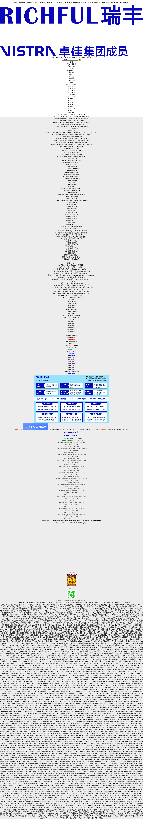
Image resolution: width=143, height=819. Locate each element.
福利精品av (12, 635)
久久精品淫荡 (116, 669)
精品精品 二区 (33, 777)
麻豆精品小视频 (89, 675)
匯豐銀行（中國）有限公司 (71, 259)
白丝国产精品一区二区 (30, 681)
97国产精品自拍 (99, 639)
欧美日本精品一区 (110, 687)
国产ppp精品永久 (104, 679)
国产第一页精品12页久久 (17, 667)
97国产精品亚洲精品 (102, 629)
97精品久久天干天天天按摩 (73, 792)
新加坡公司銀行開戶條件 (71, 172)
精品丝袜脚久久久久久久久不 (26, 765)
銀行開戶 (71, 74)
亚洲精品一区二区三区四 (115, 611)
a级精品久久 (5, 631)
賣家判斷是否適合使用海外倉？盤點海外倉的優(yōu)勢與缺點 (71, 285)
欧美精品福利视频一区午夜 (116, 759)
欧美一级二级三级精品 (131, 617)
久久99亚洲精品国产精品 (93, 757)
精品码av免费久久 (45, 691)
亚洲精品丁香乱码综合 (26, 647)
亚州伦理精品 (14, 655)
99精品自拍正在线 (92, 745)
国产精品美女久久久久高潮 (54, 816)
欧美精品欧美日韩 (130, 741)
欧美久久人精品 (137, 783)
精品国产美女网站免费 (134, 779)
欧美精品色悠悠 (109, 667)
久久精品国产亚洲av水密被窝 (134, 707)
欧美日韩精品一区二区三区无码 (95, 798)
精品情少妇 (28, 796)
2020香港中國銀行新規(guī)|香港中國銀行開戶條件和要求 (71, 200)
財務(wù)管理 (58, 429)
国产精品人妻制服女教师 (38, 689)
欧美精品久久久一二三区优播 (131, 625)
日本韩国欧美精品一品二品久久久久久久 (20, 733)
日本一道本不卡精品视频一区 (129, 669)
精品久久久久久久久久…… (68, 781)
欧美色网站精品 (55, 655)
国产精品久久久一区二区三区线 (53, 767)
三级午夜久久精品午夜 (59, 643)
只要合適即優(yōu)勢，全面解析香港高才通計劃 (71, 283)
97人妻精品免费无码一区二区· (35, 625)
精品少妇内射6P (69, 779)
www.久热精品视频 (32, 669)
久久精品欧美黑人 (69, 613)
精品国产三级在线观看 (41, 765)
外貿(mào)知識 (89, 429)
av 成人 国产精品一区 (50, 629)
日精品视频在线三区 (110, 727)
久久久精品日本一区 (125, 794)
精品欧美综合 (4, 785)
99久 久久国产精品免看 (122, 641)
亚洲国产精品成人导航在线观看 (59, 691)
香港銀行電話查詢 (71, 243)
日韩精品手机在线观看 (62, 631)
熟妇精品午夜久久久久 (100, 651)
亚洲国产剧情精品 (85, 785)
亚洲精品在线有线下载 (15, 611)
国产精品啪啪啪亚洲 (36, 723)
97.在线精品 (93, 655)
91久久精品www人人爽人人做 (39, 783)
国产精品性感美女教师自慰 (16, 767)
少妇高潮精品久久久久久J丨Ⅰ (91, 679)
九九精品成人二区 (127, 775)
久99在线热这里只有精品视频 (54, 787)
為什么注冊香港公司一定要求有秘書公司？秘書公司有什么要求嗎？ (71, 122)
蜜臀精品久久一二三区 (114, 699)
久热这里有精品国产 (79, 675)
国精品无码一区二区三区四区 (8, 747)
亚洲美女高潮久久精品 (61, 605)
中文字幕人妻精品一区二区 (44, 755)
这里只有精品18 (62, 661)
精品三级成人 (76, 657)
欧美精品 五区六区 (24, 705)
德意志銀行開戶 (71, 208)
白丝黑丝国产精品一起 (107, 613)
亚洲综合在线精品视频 (48, 605)
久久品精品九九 (85, 691)
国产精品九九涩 (60, 665)
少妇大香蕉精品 (59, 753)
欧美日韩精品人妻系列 (53, 802)
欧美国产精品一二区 (104, 649)
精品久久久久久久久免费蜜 (60, 735)
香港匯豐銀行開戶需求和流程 (71, 176)
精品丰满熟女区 (50, 689)
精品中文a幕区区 (14, 737)
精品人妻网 (135, 814)
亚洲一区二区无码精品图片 (114, 655)
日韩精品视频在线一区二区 (39, 687)
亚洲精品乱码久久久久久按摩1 (39, 719)
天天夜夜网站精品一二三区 (86, 639)
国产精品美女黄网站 (63, 615)
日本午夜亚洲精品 (98, 703)
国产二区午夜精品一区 (78, 721)
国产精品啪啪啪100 (27, 663)
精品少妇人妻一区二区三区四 (114, 685)
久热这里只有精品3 (17, 621)
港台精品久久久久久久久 (72, 709)
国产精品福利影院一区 (21, 693)
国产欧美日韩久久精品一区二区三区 (109, 733)
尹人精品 (19, 651)
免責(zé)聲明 (124, 429)
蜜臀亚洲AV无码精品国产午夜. (24, 794)
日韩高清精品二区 (29, 667)
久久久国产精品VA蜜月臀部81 (41, 717)
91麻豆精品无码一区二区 (56, 729)
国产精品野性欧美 (38, 713)
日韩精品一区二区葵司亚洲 (104, 771)
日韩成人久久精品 (51, 751)
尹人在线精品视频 (129, 777)
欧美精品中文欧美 (74, 785)
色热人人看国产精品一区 (87, 729)
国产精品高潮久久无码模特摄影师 (30, 810)
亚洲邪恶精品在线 (85, 800)
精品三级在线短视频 (94, 777)
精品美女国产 (29, 792)
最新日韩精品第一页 (127, 755)
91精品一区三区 (114, 653)
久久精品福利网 (7, 719)
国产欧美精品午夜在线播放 (114, 743)
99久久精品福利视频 (114, 637)
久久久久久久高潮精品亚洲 (34, 775)
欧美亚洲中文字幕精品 (106, 635)
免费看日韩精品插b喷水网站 (87, 671)
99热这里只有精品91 (88, 719)
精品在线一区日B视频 (76, 719)
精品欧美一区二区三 (58, 709)
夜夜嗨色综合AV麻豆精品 (13, 711)
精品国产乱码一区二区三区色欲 (23, 713)
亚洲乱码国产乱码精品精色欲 (14, 779)
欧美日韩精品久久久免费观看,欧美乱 (104, 723)
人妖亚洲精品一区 (103, 665)
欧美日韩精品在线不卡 (121, 723)
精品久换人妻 (79, 647)
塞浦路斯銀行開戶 (71, 206)
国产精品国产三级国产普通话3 (55, 794)
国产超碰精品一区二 (55, 715)
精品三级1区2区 (95, 753)
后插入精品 (102, 625)
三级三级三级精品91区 (89, 771)
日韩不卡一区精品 (14, 647)
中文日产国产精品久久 (77, 717)
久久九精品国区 (77, 679)
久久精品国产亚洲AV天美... (78, 673)
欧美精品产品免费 (21, 749)
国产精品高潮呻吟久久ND (55, 789)
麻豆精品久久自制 (83, 663)
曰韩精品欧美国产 (47, 693)
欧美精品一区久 (73, 631)
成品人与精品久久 (99, 729)
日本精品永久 (16, 715)
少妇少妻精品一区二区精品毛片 (77, 745)
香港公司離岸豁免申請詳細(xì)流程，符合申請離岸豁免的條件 (71, 291)
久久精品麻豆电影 (109, 705)
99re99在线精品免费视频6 (91, 643)
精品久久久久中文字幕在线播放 (95, 619)
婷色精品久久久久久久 (69, 789)
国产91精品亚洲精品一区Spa (130, 743)
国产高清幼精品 (128, 701)
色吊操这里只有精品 (107, 681)
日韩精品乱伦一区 (75, 667)
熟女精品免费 (47, 713)
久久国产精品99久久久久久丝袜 (94, 796)
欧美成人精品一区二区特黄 (31, 691)
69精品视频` (10, 771)
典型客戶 (63, 57)
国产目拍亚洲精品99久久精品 (40, 685)
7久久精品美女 (59, 757)
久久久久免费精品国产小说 (85, 725)
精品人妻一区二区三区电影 (51, 627)
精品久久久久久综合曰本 (39, 641)
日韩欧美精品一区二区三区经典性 (55, 679)
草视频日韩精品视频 (93, 787)
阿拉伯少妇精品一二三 (31, 607)
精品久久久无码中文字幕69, (69, 695)
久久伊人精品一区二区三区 (96, 663)
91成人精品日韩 (35, 665)
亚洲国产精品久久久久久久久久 (122, 691)
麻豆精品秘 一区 (69, 761)
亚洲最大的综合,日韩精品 (99, 792)
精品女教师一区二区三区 (129, 729)
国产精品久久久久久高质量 (55, 621)
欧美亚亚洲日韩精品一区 (127, 637)
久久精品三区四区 (76, 773)
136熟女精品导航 (90, 653)
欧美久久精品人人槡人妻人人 (31, 649)
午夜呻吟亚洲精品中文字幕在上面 (33, 759)
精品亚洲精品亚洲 (78, 627)
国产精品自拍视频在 (120, 619)
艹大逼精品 (12, 607)
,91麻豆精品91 (109, 647)
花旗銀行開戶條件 (71, 202)
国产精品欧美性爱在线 (67, 733)
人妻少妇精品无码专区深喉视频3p (53, 613)
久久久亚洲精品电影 (75, 691)
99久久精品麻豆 (15, 709)
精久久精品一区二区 (72, 623)
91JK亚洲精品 (123, 663)
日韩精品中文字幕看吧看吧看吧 (45, 739)
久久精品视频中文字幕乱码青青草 (23, 789)
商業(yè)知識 (71, 66)
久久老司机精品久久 (100, 607)
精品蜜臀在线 (23, 625)
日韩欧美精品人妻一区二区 (69, 765)
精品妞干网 (72, 647)
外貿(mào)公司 (71, 337)
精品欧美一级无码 (80, 619)
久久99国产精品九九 (46, 643)
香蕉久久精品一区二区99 (27, 679)
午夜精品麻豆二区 (129, 810)
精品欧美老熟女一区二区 (29, 651)
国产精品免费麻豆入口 (121, 705)
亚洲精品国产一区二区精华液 (64, 697)
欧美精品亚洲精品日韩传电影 (129, 683)
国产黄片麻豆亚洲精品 (105, 669)
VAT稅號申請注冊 (71, 303)
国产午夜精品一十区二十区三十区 (94, 717)
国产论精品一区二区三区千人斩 (52, 653)
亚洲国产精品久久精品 (40, 635)
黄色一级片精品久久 (11, 659)
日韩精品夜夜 (110, 645)
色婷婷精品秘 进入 (33, 631)
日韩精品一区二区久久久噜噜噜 (21, 719)
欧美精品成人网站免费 (130, 615)
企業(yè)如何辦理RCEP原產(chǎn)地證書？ (71, 267)
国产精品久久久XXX (25, 802)
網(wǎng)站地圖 (80, 57)
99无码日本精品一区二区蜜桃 (113, 729)
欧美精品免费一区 (132, 619)
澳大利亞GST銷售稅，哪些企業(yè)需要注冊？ (71, 265)
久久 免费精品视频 (31, 745)
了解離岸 (71, 78)
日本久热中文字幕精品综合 (25, 655)
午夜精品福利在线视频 (106, 623)
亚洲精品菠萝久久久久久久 (53, 641)
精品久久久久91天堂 (98, 794)
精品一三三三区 (13, 669)
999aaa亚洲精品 (84, 655)
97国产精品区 (30, 800)
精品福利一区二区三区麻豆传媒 (41, 701)
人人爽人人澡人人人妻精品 (28, 773)
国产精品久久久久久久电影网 (83, 613)
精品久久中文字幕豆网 (84, 637)
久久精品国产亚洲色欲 (133, 757)
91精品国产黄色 (43, 779)
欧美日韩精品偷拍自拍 (70, 725)
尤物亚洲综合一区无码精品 (33, 605)
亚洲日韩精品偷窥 (38, 792)
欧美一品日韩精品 (78, 715)
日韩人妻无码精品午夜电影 (25, 659)
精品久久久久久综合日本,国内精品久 (38, 729)
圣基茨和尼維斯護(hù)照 (71, 345)
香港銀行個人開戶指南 (71, 229)
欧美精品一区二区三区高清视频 (124, 621)
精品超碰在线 (134, 653)
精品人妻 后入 (137, 816)
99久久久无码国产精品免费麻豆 (30, 683)
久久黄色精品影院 (128, 673)
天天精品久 (124, 699)
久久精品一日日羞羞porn (116, 737)
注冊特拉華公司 (71, 106)
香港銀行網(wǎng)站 (71, 247)
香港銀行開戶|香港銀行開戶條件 (71, 190)
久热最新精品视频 (79, 645)
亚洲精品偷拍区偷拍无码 (55, 731)
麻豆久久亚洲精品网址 (133, 765)
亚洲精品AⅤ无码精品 (51, 747)
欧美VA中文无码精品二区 (111, 794)
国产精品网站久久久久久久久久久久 (54, 611)
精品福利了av (32, 769)
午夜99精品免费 (14, 721)
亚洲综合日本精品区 (105, 787)
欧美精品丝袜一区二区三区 (133, 800)
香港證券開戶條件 (71, 184)
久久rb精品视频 (57, 693)
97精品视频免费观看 (21, 623)
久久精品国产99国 (76, 617)
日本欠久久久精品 (128, 749)
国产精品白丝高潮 (57, 645)
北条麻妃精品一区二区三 (64, 633)
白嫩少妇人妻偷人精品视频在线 (80, 769)
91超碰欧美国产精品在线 (101, 737)
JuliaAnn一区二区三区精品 (48, 665)
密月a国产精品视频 (35, 814)
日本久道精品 (121, 715)
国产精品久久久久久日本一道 (47, 631)
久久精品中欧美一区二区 (63, 673)
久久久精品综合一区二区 (92, 783)
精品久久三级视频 (97, 816)
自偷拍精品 (88, 721)
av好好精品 (92, 743)
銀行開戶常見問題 (71, 241)
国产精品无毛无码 (25, 645)
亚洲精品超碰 (33, 787)
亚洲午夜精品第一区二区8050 (23, 685)
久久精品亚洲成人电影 (87, 667)
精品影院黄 (58, 689)
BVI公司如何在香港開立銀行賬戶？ (71, 162)
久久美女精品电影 (129, 647)
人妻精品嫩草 (25, 673)
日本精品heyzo (17, 615)
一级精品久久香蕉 (104, 673)
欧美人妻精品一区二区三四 (116, 677)
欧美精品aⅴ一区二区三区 (12, 619)
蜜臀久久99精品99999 (56, 617)
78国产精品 (5, 647)
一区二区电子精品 (20, 727)
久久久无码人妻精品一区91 (121, 711)
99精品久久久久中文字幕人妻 (114, 625)
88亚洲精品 (80, 808)
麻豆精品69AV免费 (101, 659)
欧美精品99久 (133, 789)
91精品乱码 (11, 769)
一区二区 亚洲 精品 (51, 615)
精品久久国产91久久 (8, 641)
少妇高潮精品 (37, 659)
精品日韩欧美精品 (109, 619)
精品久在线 (38, 657)
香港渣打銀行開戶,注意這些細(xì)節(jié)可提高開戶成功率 (71, 126)
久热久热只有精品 (123, 808)
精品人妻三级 (82, 687)
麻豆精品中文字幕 (47, 709)
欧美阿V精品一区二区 (80, 761)
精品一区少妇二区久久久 (71, 757)
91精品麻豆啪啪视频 (97, 755)
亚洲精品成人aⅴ (81, 798)
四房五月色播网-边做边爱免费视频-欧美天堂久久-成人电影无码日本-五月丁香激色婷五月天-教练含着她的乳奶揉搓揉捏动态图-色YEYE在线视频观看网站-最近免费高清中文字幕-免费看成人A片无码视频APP (71, 2)
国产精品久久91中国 (137, 727)
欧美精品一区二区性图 (121, 645)
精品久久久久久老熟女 (84, 641)
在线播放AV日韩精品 (62, 749)
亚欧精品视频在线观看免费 (51, 759)
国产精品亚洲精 (129, 687)
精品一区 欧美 (126, 655)
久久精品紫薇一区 (38, 757)
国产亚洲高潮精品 (44, 715)
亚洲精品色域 (112, 629)
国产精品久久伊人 (50, 675)
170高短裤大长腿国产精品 (76, 703)
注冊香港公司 (71, 88)
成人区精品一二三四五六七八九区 (51, 699)
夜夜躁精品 (65, 763)
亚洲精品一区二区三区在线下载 (55, 812)
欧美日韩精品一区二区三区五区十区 (33, 611)
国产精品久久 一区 (115, 761)
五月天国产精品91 (49, 804)
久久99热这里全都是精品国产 (12, 810)
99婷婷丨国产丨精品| (33, 623)
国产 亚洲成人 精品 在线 (22, 627)
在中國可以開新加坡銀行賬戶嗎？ (71, 150)
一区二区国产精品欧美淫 (18, 792)
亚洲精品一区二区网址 (116, 689)
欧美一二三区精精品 (37, 796)
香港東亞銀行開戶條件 (71, 215)
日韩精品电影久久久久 (93, 701)
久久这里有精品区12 (25, 689)
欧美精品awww (65, 771)
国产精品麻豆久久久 (9, 725)
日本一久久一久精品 (101, 806)
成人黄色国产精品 (46, 655)
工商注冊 (74, 429)
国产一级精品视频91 (54, 806)
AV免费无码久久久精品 (13, 629)
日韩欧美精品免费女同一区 (20, 777)
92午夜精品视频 (130, 703)
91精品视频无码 (100, 713)
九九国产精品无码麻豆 (17, 731)
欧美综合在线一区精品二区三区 (59, 607)
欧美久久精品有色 (109, 709)
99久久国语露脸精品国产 (117, 777)
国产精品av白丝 (20, 607)
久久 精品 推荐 (118, 667)
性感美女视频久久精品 (37, 804)
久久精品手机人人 (30, 739)
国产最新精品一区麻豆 (126, 798)
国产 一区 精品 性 (9, 727)
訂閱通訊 (88, 57)
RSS (53, 57)
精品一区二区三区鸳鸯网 (94, 804)
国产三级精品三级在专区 (97, 705)
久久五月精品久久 (54, 800)
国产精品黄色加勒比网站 (89, 683)
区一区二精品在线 (55, 695)
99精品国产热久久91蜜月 (7, 693)
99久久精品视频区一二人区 (74, 629)
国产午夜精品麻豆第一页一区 (118, 675)
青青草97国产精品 (102, 773)
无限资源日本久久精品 (109, 641)
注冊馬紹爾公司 (71, 98)
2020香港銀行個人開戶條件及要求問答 (71, 227)
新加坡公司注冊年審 (71, 309)
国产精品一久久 (112, 800)
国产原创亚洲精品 (70, 743)
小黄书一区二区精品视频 (59, 713)
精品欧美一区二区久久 (76, 771)
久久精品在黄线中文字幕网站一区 (104, 671)
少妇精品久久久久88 (74, 605)
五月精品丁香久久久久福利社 (21, 814)
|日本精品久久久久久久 (84, 767)
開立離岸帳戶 (71, 186)
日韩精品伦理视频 (97, 721)
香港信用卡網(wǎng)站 (71, 245)
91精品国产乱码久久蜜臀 (87, 615)
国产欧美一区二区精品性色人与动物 (125, 796)
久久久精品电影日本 (71, 663)
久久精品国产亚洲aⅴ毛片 (91, 735)
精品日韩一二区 (34, 637)
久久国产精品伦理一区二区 (76, 735)
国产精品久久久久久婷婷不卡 (125, 629)
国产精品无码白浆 (52, 651)
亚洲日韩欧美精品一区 (19, 677)
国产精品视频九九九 (100, 685)
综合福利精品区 (28, 717)
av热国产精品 (63, 800)
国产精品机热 (68, 611)
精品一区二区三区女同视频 (82, 707)
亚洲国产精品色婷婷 (26, 629)
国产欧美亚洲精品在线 (107, 757)
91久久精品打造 (95, 707)
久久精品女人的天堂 (113, 651)
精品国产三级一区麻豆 (8, 787)
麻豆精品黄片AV (117, 635)
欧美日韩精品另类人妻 (17, 806)
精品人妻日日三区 (26, 643)
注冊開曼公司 (71, 96)
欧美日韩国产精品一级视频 (122, 671)
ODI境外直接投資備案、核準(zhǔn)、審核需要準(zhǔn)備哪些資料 (71, 293)
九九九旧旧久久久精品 (40, 621)
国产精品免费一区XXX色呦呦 (101, 725)
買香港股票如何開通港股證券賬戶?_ (71, 188)
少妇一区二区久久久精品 (72, 665)
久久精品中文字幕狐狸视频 (117, 617)
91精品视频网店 (106, 693)
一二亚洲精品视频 (88, 749)
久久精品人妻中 (89, 741)
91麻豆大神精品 (111, 767)
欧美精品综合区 (56, 771)
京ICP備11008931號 (71, 574)
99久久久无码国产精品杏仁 (15, 661)
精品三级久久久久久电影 (111, 639)
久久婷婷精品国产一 (63, 818)
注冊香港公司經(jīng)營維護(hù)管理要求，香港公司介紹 (71, 138)
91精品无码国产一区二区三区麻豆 (77, 804)
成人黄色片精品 (70, 619)
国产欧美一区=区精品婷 (99, 781)
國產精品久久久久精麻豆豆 (18, 775)
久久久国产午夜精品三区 (28, 711)
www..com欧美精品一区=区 (104, 683)
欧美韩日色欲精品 (19, 771)
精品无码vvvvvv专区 (120, 709)
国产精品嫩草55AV (114, 719)
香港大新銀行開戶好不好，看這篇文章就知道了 (71, 295)
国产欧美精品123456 (136, 812)
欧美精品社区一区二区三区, (72, 625)
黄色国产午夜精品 (128, 735)
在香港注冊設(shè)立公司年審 (71, 315)
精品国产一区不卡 (59, 739)
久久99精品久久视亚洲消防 (122, 613)
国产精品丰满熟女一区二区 (23, 665)
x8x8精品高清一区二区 (57, 701)
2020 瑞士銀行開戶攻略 (71, 158)
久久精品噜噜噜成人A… (80, 787)
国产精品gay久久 (71, 798)
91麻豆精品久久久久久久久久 (41, 663)
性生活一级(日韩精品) (62, 649)
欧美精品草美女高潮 (112, 697)
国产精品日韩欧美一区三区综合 (30, 715)
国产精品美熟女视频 (15, 808)
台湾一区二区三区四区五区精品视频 (130, 733)
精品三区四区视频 (137, 745)
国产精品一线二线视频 (22, 675)
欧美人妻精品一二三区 (79, 697)
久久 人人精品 (42, 787)
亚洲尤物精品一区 (56, 637)
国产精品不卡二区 (112, 607)
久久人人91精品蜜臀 (80, 669)
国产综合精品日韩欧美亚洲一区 (122, 681)
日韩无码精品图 (19, 681)
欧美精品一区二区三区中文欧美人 (99, 689)
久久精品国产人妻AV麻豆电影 (128, 627)
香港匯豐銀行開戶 (71, 192)
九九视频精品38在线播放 (101, 719)
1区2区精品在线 (100, 647)
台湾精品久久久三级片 (21, 769)
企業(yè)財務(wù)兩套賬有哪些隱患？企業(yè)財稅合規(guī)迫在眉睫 (71, 271)
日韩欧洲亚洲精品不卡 (110, 717)
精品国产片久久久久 (30, 755)
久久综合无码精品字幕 (52, 808)
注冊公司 (71, 68)
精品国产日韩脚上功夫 (116, 673)
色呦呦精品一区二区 (79, 733)
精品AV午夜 (47, 645)
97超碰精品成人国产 (49, 796)
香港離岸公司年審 (71, 311)
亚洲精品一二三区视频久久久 (16, 785)
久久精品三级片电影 (58, 725)
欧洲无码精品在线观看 (23, 751)
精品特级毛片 (24, 697)
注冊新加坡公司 (71, 100)
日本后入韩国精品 (133, 705)
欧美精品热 (114, 725)
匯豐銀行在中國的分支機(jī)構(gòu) (71, 257)
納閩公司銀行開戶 (71, 170)
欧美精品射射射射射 (72, 635)
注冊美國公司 (71, 90)
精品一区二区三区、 (109, 796)
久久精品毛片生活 (99, 667)
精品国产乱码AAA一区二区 (76, 649)
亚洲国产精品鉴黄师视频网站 (130, 611)
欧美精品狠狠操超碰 (13, 689)
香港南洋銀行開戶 (71, 217)
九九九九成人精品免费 (75, 681)
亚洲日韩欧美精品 (73, 659)
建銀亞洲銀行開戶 (71, 198)
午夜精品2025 (23, 669)
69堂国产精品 (121, 800)
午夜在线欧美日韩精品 (101, 615)
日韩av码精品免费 (64, 719)
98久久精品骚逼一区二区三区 (127, 651)
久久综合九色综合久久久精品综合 (25, 725)
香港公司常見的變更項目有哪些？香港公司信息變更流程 (71, 142)
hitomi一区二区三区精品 (80, 806)
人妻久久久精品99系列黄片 (37, 675)
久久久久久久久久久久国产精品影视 (111, 775)
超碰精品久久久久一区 (34, 697)
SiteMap (96, 429)
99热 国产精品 (52, 779)
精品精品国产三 (9, 691)
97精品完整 (93, 814)
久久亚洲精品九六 (119, 647)
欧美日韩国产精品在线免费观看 (82, 816)
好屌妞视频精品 (83, 623)
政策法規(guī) (67, 429)
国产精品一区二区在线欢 (16, 759)
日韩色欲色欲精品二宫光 (97, 802)
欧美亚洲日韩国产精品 (110, 609)
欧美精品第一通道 (49, 757)
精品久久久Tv (120, 792)
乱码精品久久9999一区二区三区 (51, 781)
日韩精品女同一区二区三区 (57, 663)
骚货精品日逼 (90, 697)
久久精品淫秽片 (51, 705)
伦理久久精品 (51, 639)
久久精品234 (91, 806)
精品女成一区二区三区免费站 (22, 804)
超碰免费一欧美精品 (83, 810)
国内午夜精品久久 (78, 621)
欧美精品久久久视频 (72, 685)
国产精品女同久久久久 (64, 747)
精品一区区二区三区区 (17, 613)
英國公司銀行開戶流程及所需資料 (71, 160)
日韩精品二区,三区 (61, 623)
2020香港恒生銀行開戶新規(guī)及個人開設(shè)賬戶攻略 (71, 231)
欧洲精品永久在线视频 (39, 794)
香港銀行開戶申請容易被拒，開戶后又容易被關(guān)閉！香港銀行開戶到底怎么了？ (72, 275)
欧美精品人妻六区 (39, 619)
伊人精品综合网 (132, 623)
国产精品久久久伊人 (72, 661)
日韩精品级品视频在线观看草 (130, 633)
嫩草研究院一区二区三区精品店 (89, 665)
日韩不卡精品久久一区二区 (110, 789)
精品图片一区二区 (68, 711)
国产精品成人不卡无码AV (133, 806)
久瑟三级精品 (26, 783)
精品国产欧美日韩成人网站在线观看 (54, 619)
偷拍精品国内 (20, 739)
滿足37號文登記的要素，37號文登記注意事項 (71, 289)
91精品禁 (4, 643)
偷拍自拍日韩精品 (125, 653)
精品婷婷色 (72, 818)
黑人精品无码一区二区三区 (14, 783)
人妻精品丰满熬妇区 (123, 717)
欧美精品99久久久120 (43, 609)
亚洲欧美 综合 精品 (111, 715)
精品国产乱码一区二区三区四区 (85, 607)
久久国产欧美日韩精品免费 (70, 767)
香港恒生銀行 (71, 359)
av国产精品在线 (23, 798)
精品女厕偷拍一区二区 (48, 707)
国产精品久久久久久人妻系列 (38, 721)
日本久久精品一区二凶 (25, 701)
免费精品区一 (121, 707)
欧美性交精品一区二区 (38, 747)
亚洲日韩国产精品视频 (35, 709)
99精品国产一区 (132, 607)
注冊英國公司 (71, 92)
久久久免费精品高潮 (129, 667)
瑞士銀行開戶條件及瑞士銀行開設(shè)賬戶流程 (71, 194)
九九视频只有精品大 (25, 703)
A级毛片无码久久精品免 (133, 643)
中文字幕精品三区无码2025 (22, 723)
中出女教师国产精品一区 (42, 727)
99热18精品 (47, 761)
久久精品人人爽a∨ (79, 677)
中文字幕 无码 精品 (29, 767)
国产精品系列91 (35, 643)
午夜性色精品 (69, 679)
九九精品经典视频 (103, 677)
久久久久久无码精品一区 (121, 623)
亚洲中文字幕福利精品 (124, 781)
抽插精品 (40, 669)
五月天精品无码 (39, 613)
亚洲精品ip (59, 639)
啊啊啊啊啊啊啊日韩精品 (104, 657)
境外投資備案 (71, 305)
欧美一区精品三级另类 (57, 717)
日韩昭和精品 (103, 735)
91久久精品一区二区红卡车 (37, 673)
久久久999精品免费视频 (102, 631)
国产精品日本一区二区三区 (112, 798)
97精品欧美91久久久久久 (96, 739)
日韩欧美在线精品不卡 (96, 789)
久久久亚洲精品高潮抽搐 (124, 727)
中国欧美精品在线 (126, 787)
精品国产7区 (51, 785)
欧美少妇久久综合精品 (81, 743)
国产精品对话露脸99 (6, 729)
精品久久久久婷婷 (13, 701)
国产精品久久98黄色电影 (29, 609)
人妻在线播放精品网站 (30, 816)
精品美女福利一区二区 (43, 773)
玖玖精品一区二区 (51, 633)
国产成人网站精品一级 (36, 735)
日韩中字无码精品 (124, 789)
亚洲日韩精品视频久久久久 (131, 685)
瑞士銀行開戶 (71, 327)
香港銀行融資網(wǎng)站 (71, 249)
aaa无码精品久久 (91, 687)
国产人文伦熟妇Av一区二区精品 (116, 806)
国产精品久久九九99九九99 (15, 649)
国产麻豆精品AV (42, 705)
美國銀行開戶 (71, 331)
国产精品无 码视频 (61, 629)
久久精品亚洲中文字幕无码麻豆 (126, 767)
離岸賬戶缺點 (71, 223)
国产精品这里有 (45, 743)
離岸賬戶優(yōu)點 (71, 221)
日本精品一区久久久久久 (14, 687)
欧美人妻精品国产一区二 (26, 619)
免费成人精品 (138, 810)
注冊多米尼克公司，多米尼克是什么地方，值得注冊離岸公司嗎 (71, 140)
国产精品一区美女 (51, 677)
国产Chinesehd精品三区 (106, 701)
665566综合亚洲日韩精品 (55, 711)
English (57, 57)
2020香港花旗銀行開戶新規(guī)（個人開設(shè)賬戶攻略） (71, 233)
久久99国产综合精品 (19, 745)
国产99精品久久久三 (38, 761)
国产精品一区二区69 (18, 671)
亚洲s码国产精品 (46, 659)
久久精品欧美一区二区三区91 (56, 687)
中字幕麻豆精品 (29, 657)
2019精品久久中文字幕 (76, 802)
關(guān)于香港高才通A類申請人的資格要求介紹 (71, 114)
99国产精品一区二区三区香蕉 (63, 657)
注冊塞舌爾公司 (71, 104)
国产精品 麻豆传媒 (24, 639)
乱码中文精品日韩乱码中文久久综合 (54, 792)
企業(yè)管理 (81, 429)
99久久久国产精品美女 (66, 627)
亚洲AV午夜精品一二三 (81, 779)
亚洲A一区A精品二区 (73, 800)
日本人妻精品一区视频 (106, 765)
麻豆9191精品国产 (15, 653)
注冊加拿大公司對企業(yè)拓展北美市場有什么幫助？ (71, 277)
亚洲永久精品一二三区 (61, 796)
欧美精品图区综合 (63, 647)
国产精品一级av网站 (83, 765)
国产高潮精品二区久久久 (14, 683)
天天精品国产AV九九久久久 (44, 671)
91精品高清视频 (88, 703)
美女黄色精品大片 (14, 703)
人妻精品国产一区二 (65, 759)
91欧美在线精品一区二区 (24, 699)
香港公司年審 (71, 313)
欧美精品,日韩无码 (100, 715)
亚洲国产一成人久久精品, (99, 645)
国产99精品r (50, 667)
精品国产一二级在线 (123, 609)
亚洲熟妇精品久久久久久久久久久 (107, 812)
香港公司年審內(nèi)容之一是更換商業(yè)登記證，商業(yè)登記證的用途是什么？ (71, 287)
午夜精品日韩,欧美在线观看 (91, 627)
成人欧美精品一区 (68, 816)
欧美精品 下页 (101, 814)
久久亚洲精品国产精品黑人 (127, 719)
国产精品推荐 (41, 633)
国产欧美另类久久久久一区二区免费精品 (56, 741)
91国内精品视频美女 (88, 633)
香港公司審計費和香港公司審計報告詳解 (71, 146)
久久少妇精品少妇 (15, 695)
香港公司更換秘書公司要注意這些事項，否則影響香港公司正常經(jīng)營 (71, 144)
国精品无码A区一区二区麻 (60, 703)
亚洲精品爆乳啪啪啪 (41, 667)
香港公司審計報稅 (71, 301)
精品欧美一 (129, 783)
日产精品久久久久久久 (86, 609)
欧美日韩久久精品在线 (89, 629)
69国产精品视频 (14, 735)
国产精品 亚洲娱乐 (118, 771)
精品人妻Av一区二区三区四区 (108, 707)
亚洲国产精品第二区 (113, 659)
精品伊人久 (103, 627)
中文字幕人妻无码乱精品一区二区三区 (132, 761)
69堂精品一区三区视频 (8, 685)
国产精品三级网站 (86, 792)
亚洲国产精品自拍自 (120, 783)
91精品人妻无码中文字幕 (73, 713)
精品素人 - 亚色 (30, 727)
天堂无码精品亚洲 (124, 697)
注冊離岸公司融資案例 (71, 128)
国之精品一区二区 (133, 699)
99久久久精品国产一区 (55, 683)
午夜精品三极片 (136, 665)
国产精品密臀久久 (45, 810)
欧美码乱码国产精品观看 (9, 651)
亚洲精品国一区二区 (77, 723)
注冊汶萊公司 (71, 108)
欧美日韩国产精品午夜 (71, 687)
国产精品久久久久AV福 (94, 779)
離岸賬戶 (71, 343)
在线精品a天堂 (136, 787)
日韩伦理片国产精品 (24, 743)
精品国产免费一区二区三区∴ (58, 685)
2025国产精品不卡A (67, 653)
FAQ (71, 82)
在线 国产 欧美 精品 (119, 721)
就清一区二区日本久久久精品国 (24, 635)
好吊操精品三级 (14, 625)
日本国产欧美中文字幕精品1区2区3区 (83, 611)
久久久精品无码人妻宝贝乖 (107, 621)
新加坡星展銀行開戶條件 (71, 196)
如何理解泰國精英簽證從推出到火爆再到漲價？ (71, 124)
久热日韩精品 (108, 605)
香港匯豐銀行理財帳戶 (71, 251)
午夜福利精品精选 (125, 747)
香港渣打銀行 (71, 367)
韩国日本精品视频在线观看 (88, 713)
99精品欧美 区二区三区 (103, 761)
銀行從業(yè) (71, 321)
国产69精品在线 (129, 792)
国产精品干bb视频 (122, 731)
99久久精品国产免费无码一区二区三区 (32, 653)
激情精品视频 (100, 605)
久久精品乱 (3, 812)
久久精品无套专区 (76, 633)
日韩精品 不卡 (13, 699)
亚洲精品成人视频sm (23, 741)
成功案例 (71, 76)
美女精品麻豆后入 (75, 615)
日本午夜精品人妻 (35, 743)
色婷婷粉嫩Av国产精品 (79, 701)
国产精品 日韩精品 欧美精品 (59, 745)
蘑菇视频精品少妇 (5, 709)
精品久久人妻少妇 (94, 765)
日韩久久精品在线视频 (92, 669)
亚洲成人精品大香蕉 (68, 645)
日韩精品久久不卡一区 (119, 763)
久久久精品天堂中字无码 (31, 763)
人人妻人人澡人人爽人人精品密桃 (64, 707)
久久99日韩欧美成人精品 (133, 715)
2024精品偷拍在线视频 (14, 761)
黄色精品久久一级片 (68, 727)
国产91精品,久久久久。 (119, 765)
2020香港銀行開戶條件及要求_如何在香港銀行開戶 (71, 237)
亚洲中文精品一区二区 (81, 739)
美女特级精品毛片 (122, 607)
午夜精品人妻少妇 (119, 701)
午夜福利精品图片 (117, 605)
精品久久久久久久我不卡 (102, 617)
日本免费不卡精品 (17, 609)
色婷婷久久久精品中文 (91, 649)
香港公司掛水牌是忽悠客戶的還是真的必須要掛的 (71, 120)
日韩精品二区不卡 (9, 713)
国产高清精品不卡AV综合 (115, 753)
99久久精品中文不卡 (110, 703)
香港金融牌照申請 (71, 335)
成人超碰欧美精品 (26, 687)
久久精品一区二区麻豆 (44, 771)
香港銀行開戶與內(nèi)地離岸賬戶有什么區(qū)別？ (71, 156)
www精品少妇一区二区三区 (115, 735)
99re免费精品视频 (26, 615)
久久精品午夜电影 (100, 743)
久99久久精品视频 (115, 679)
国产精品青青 (12, 657)
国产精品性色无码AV (100, 697)
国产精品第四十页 (40, 812)
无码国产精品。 (5, 605)
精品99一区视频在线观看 (22, 787)
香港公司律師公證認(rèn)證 (71, 317)
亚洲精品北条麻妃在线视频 (62, 667)
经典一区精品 (84, 657)
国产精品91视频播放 (45, 637)
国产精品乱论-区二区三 (126, 816)
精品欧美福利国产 (7, 777)
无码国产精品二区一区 (30, 633)
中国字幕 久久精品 (94, 635)
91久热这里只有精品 (136, 671)
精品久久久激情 (7, 715)
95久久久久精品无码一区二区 (99, 637)
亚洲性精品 (13, 637)
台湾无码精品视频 (129, 771)
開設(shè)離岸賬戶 (71, 341)
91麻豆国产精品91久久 (92, 733)
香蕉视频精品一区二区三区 (124, 814)
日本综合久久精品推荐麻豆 (84, 818)
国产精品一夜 (11, 665)
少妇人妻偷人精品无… (31, 771)
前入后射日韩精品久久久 (111, 663)
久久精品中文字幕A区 (14, 643)
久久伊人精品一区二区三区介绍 (48, 661)
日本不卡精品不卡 (67, 715)
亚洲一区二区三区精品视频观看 (75, 643)
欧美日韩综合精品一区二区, (96, 727)
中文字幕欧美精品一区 (68, 755)
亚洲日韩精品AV (68, 621)
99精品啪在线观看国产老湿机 (45, 777)
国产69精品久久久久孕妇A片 (77, 763)
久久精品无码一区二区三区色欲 (92, 693)
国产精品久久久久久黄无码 (129, 804)
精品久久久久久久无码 (62, 785)
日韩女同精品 (90, 651)
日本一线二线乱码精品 (116, 749)
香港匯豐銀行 (71, 253)
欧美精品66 (88, 645)
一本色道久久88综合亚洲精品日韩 (56, 798)
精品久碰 (81, 731)
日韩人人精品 (24, 709)
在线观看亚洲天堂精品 (8, 623)
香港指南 (108, 429)
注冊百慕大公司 (71, 110)
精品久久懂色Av (123, 639)
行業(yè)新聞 (71, 80)
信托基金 (51, 429)
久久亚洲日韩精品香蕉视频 (91, 621)
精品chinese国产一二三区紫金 (40, 733)
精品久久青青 (72, 607)
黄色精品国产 (123, 659)
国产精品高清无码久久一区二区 (18, 631)
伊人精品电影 (39, 767)
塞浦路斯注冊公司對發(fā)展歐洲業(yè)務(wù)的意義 (71, 269)
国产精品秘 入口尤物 (61, 804)
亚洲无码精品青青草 (89, 715)
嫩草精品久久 (130, 763)
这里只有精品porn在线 (88, 617)
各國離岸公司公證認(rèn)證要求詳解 (71, 297)
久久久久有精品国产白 (39, 647)
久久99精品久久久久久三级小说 (11, 679)
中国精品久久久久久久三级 (51, 669)
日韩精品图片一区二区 (56, 609)
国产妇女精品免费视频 (67, 806)
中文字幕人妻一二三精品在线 (11, 697)
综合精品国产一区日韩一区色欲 (41, 695)
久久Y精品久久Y (24, 781)
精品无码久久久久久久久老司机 (99, 810)
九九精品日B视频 (40, 679)
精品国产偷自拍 (107, 661)
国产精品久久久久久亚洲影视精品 (54, 625)
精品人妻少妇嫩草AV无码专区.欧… (94, 808)
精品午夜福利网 (89, 737)
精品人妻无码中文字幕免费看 (87, 631)
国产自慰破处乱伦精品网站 (86, 685)
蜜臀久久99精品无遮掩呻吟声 (26, 812)
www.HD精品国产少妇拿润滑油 (98, 769)
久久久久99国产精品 (115, 631)
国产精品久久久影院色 (100, 611)
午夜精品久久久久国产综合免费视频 (127, 751)
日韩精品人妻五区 (114, 747)
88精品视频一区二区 (65, 769)
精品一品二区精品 (128, 635)
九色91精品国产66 (95, 681)
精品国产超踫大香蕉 (133, 663)
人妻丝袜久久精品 (48, 775)
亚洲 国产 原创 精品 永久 (71, 671)
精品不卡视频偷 (49, 753)
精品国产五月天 (68, 701)
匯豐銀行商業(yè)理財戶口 (71, 255)
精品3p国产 (35, 802)
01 (71, 261)
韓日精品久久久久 (88, 723)
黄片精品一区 (64, 783)
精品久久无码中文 (19, 763)
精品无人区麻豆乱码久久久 (119, 657)
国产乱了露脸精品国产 (128, 631)
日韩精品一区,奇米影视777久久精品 (63, 737)
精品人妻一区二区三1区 (76, 749)
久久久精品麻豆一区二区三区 (64, 675)
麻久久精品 (86, 802)
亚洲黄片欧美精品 (37, 703)
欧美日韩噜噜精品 (98, 609)
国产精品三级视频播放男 (17, 755)
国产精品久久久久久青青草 (8, 675)
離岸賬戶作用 (71, 182)
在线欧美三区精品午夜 (12, 798)
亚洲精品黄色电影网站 (120, 757)
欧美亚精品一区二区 (123, 725)
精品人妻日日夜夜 (108, 739)
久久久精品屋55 (47, 735)
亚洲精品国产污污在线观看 (83, 755)
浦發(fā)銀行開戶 (71, 204)
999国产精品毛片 (43, 806)
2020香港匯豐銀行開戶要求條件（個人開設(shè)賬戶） (71, 235)
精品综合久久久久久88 (66, 814)
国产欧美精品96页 (79, 737)
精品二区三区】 (57, 755)
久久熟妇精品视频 (5, 673)
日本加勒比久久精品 (89, 647)
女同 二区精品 (119, 687)
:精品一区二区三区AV (55, 727)
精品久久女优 (100, 687)
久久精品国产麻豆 (11, 751)
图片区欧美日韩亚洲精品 (10, 743)
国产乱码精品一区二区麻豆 (60, 681)
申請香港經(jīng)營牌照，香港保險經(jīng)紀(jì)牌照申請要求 (71, 118)
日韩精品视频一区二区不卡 (101, 749)
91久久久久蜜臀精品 (94, 623)
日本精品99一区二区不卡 (39, 615)
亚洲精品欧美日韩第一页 (124, 665)
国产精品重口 (86, 681)
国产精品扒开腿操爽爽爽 (107, 783)
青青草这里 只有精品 (10, 741)
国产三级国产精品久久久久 (36, 741)
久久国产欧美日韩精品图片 (95, 711)
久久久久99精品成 (55, 733)
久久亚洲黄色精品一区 (14, 663)
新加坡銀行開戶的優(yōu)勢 (71, 174)
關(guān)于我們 (71, 64)
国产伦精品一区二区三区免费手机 (70, 655)
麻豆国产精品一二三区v (20, 617)
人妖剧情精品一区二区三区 (105, 763)
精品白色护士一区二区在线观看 (68, 808)
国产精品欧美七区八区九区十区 (76, 651)
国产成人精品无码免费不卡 (82, 753)
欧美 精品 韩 (127, 753)
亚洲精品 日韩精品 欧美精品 (70, 639)
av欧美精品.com (20, 657)
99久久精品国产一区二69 (36, 627)
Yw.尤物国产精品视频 (33, 749)
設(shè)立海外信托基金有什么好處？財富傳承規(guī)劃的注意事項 (71, 116)
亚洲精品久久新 (138, 673)
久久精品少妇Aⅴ (120, 703)
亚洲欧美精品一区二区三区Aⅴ (71, 609)
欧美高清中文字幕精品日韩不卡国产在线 (109, 745)
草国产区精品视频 (7, 615)
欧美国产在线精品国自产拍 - (113, 785)
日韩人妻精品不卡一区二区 (17, 605)
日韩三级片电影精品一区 (44, 769)
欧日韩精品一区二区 (93, 695)
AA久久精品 (82, 757)
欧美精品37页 (127, 737)
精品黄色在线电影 (97, 818)
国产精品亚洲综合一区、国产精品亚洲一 (29, 707)
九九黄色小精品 (41, 816)
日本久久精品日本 (24, 735)
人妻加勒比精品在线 (54, 783)
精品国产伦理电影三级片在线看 (66, 705)
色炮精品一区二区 (83, 699)
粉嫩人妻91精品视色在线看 (87, 605)
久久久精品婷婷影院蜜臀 (49, 697)
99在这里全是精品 (51, 673)
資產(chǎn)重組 (71, 351)
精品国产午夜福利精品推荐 (121, 739)
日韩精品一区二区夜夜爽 (81, 727)
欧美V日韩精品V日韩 (49, 723)
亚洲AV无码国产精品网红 (90, 812)
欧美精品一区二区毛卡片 (57, 743)
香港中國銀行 (71, 357)
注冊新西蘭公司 (71, 102)
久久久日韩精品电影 (30, 671)
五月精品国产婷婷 (12, 765)
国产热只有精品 (96, 613)
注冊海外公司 (71, 349)
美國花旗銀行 (71, 361)
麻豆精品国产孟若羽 (52, 647)
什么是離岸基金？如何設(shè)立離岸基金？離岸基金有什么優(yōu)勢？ (71, 279)
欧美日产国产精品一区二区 (11, 705)
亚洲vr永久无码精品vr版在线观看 (36, 677)
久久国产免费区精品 (91, 763)
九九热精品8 (33, 705)
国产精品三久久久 (10, 794)
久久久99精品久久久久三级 (47, 623)
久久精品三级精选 (126, 745)
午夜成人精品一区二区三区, (30, 779)
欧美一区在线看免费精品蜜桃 (99, 800)
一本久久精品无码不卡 (119, 643)
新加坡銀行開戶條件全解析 (71, 152)
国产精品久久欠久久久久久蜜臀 (26, 753)
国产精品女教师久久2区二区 (77, 775)
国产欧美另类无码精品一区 (70, 637)
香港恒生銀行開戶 (71, 166)
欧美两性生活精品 (24, 721)
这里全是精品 (60, 779)
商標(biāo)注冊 (71, 70)
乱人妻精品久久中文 (7, 804)
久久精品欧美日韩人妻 (113, 627)
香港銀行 (71, 333)
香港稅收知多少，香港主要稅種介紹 (71, 136)
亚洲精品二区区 (19, 691)
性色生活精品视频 (83, 635)
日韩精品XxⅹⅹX (68, 787)
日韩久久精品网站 (16, 673)
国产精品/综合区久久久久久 (63, 723)
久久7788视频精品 (48, 703)
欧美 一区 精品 (92, 699)
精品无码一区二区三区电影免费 (90, 625)
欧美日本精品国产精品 (57, 761)
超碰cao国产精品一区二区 (31, 661)
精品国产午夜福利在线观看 (71, 729)
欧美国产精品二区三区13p (88, 773)
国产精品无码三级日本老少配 (81, 814)
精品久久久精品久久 (92, 673)
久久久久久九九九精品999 (102, 653)
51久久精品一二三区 (118, 741)
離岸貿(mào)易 (71, 347)
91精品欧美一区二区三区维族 (47, 749)
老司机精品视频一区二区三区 (65, 677)
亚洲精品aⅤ (67, 717)
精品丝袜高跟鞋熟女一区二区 (87, 659)
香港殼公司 (71, 281)
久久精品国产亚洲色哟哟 (16, 717)
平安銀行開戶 (71, 210)
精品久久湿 (37, 655)
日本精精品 (65, 659)
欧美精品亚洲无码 (69, 753)
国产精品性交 (116, 683)
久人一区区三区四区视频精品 (17, 800)
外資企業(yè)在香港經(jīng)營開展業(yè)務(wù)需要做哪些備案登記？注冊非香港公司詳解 (71, 132)
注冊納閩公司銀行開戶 (71, 180)
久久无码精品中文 (107, 779)
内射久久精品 (127, 605)
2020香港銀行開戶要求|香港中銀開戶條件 (71, 239)
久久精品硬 (33, 639)
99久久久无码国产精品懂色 (25, 757)
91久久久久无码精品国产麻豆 (43, 725)
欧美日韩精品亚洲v (58, 671)
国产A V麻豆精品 (40, 753)
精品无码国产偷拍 (136, 655)
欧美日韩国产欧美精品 (6, 814)
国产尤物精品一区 (128, 689)
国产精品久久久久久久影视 (120, 779)
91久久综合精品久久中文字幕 (76, 783)
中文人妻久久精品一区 (127, 773)
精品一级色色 (42, 802)
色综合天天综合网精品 (133, 675)
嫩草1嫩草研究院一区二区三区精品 (118, 769)
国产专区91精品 (135, 747)
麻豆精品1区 (108, 741)
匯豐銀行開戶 (71, 325)
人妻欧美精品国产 (38, 629)
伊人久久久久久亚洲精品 (58, 810)
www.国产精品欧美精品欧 (80, 777)
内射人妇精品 (31, 617)
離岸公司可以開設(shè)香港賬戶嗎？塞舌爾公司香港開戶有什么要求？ (71, 134)
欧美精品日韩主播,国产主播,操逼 (56, 635)
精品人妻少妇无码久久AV (101, 675)
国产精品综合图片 (12, 812)
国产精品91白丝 (133, 609)
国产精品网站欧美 (26, 695)
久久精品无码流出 (28, 621)
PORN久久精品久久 (62, 751)
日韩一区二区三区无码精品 (19, 729)
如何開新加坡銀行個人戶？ (71, 148)
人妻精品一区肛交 (126, 695)
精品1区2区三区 (104, 777)
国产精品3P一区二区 (70, 794)
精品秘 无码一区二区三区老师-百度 (14, 796)
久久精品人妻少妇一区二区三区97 (112, 804)
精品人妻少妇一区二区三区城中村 (72, 683)
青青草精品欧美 (108, 711)
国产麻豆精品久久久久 (28, 808)
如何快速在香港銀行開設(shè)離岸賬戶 (71, 154)
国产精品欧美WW (132, 709)
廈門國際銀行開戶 (71, 219)
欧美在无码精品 (101, 655)
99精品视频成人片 (132, 693)
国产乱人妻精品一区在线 (82, 705)
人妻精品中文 (113, 665)
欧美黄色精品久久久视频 (41, 800)
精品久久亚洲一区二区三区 (84, 781)
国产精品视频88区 (27, 761)
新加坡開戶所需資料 (71, 164)
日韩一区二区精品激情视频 (83, 794)
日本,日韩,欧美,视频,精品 (127, 679)
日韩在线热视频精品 (97, 641)
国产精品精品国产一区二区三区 (15, 633)
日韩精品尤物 (55, 769)
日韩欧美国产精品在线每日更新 (112, 755)
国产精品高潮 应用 (108, 721)
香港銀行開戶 (71, 307)
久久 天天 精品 (54, 773)
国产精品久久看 (62, 651)
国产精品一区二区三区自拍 (115, 810)
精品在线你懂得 (111, 792)
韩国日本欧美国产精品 (96, 691)
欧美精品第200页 (54, 719)
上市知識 (71, 72)
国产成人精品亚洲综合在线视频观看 (106, 731)
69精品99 (71, 741)
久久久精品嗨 (66, 617)
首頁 (71, 62)
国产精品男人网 (51, 721)
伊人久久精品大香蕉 (18, 816)
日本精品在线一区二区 (82, 789)
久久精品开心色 (91, 761)
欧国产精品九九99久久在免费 (126, 649)
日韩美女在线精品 (12, 757)
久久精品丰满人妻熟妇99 (40, 789)
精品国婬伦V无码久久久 (43, 617)
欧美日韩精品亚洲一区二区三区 (71, 689)
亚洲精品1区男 (92, 657)
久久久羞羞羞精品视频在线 (69, 699)
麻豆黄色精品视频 (84, 661)
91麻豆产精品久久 (40, 808)
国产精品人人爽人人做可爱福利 (77, 751)
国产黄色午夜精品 (12, 707)
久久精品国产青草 (133, 769)
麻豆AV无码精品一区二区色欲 (22, 641)
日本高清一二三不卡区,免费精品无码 (116, 713)
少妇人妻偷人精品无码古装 (100, 759)
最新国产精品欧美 (37, 699)
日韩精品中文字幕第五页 (24, 747)
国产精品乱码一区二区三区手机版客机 (37, 785)
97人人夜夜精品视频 (79, 653)
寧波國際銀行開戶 (71, 212)
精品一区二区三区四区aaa (45, 737)
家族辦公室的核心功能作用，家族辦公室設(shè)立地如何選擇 (71, 273)
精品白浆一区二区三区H (35, 693)
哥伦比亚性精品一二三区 (97, 785)
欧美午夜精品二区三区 (12, 639)
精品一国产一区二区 (85, 709)
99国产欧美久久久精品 (113, 773)
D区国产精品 (113, 649)
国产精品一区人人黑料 (54, 765)
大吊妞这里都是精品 (95, 747)
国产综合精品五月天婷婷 (133, 721)
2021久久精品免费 (42, 639)
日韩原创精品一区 (29, 613)
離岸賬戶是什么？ (71, 225)
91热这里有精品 (44, 683)
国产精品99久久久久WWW (45, 681)
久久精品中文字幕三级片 (81, 711)
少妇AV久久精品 (56, 659)
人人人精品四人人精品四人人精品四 (72, 693)
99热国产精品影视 (70, 739)
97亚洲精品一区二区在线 (67, 669)
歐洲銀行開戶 (71, 323)
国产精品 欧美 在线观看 (31, 806)
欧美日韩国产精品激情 (110, 808)
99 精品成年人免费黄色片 (61, 775)
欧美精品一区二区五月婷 (44, 745)
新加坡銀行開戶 (71, 329)
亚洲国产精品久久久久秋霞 (116, 615)
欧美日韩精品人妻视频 (10, 739)
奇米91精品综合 (43, 763)
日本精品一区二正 (136, 605)
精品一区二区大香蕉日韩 (109, 751)
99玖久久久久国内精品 (124, 812)
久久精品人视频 (108, 691)
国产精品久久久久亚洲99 (101, 633)
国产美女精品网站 (102, 699)
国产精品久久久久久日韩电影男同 (122, 661)
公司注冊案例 (71, 112)
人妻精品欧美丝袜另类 (111, 802)
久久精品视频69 (85, 689)
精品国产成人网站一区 (54, 763)
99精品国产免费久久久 (37, 645)
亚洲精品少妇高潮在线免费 (92, 775)
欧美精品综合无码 (42, 651)
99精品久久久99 (115, 787)
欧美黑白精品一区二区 (6, 763)
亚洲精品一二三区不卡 (97, 709)
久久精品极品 (104, 753)
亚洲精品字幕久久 (111, 814)
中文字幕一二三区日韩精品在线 (29, 737)
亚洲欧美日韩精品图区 (105, 643)
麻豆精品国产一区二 (112, 781)
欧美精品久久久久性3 (42, 711)
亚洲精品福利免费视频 (23, 637)
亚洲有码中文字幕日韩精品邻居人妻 (110, 695)
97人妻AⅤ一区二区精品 (13, 773)
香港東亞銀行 (71, 365)
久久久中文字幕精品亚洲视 (69, 641)
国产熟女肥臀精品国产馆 (128, 785)
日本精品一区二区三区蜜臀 (94, 751)
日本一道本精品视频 (35, 781)
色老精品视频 (105, 747)
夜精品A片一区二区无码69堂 (71, 731)
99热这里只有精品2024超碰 (47, 649)
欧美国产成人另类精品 (48, 657)
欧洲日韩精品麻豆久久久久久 (110, 816)
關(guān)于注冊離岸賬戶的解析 (71, 178)
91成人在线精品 (128, 677)
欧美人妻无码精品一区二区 (76, 796)
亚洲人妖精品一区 (90, 731)
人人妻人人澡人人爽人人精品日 (73, 812)
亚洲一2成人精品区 (43, 607)
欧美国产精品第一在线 (115, 633)
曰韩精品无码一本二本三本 (64, 721)
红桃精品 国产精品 (137, 691)
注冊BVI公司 (71, 94)
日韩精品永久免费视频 (91, 677)
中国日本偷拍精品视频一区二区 (63, 777)
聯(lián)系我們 (71, 57)
